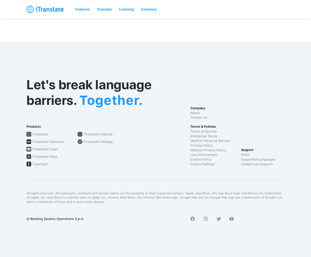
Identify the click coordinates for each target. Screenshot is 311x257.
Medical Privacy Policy (208, 150)
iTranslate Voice (44, 156)
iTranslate (40, 134)
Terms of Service (203, 131)
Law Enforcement (203, 155)
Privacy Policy (201, 145)
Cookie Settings (202, 164)
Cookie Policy (201, 159)
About (195, 113)
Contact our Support (257, 164)
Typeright (40, 164)
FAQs (245, 155)
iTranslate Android (97, 134)
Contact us (198, 117)
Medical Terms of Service (210, 141)
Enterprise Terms (203, 136)
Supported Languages (258, 159)
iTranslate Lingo (44, 149)
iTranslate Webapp (98, 142)
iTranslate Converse (48, 142)
